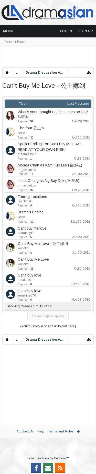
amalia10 (24, 280)
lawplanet (24, 201)
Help (40, 431)
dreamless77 (27, 154)
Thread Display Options (48, 316)
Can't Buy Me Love (33, 259)
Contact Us (25, 431)
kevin (21, 133)
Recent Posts (15, 42)
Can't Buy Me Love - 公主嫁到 (43, 244)
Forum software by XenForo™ (48, 458)
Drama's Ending (31, 212)
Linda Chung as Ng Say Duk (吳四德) (48, 181)
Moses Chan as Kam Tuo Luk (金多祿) (50, 165)
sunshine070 (27, 295)
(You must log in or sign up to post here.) (48, 326)
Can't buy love (29, 275)
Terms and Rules (60, 431)
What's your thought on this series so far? (53, 112)
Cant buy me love (32, 228)
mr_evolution (27, 170)
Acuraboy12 (26, 233)
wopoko (23, 248)
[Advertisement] (48, 57)
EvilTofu (23, 116)
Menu (10, 31)
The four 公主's (31, 128)
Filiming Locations (32, 197)
